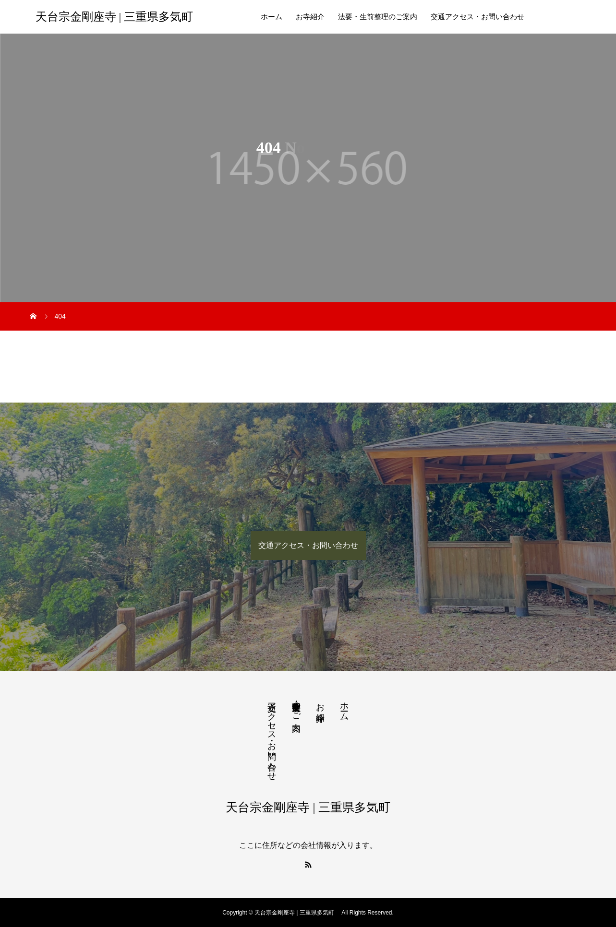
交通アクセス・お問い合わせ (477, 17)
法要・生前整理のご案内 (377, 17)
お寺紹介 (310, 17)
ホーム (271, 17)
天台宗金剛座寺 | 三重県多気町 (117, 17)
